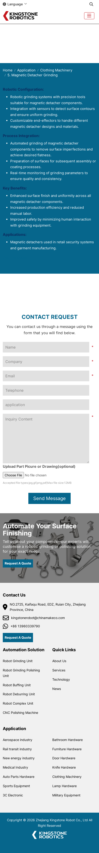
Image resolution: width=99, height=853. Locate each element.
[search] (91, 4)
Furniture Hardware (67, 749)
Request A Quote (18, 563)
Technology (61, 679)
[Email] (46, 376)
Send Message (49, 498)
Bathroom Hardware (67, 740)
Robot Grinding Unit (18, 661)
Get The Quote (15, 257)
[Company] (46, 361)
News (56, 689)
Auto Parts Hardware (18, 777)
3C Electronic (13, 795)
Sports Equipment (16, 786)
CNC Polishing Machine (20, 713)
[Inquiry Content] (46, 438)
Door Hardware (63, 758)
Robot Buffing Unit (17, 685)
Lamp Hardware (64, 786)
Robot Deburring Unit (19, 694)
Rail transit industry (17, 749)
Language (13, 4)
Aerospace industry (17, 740)
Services (58, 670)
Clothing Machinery (67, 777)
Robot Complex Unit (18, 703)
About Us (59, 661)
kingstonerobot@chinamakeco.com (38, 618)
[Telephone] (46, 390)
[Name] (46, 347)
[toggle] (89, 15)
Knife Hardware (64, 767)
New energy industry (19, 758)
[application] (46, 404)
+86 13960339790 (25, 626)
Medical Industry (15, 767)
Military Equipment (66, 795)
